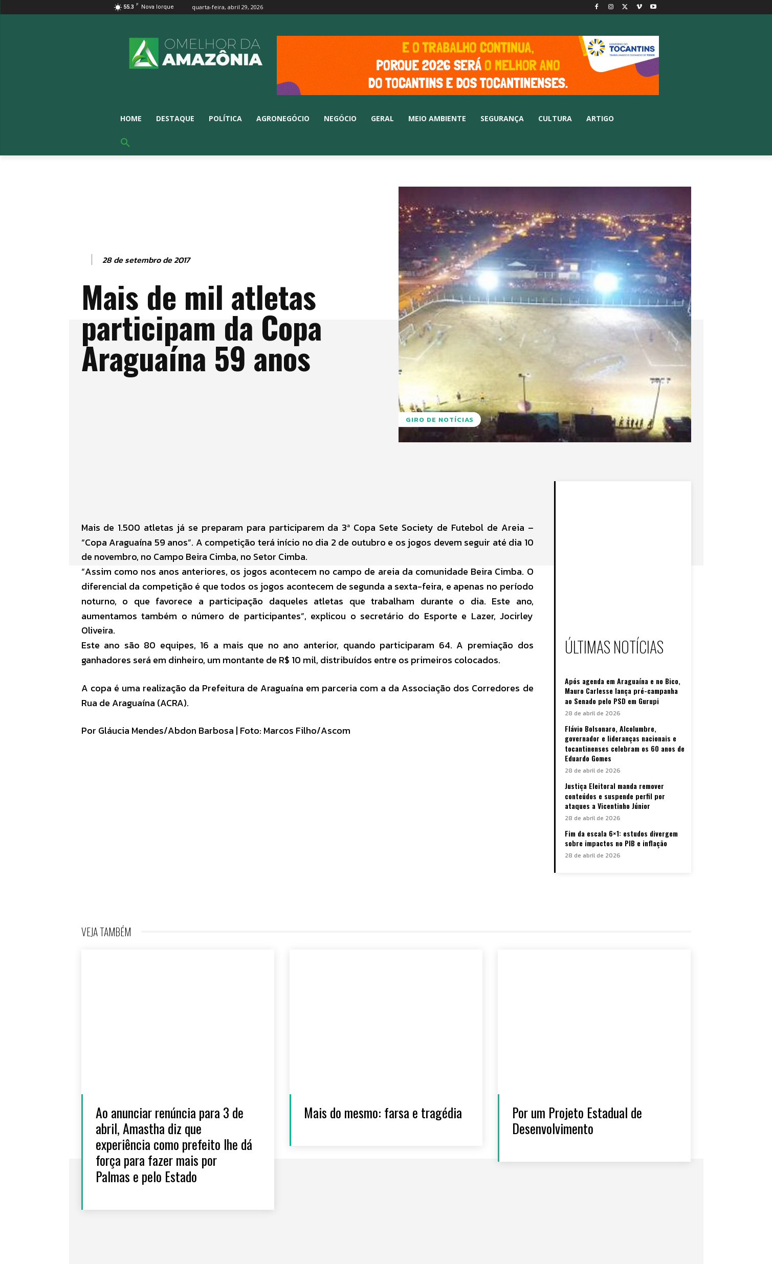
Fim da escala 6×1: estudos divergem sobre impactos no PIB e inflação (621, 838)
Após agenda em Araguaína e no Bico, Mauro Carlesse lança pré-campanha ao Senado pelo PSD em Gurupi (622, 690)
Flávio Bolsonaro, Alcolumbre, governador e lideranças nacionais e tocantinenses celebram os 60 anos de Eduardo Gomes (625, 743)
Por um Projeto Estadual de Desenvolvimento (577, 1120)
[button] (125, 143)
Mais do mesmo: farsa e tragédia (383, 1112)
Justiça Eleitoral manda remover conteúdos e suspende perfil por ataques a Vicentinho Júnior (615, 795)
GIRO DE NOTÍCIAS (440, 419)
